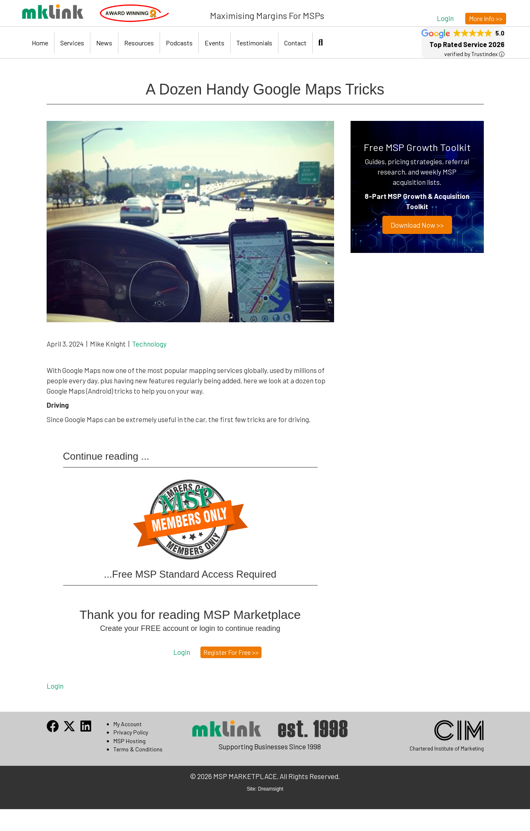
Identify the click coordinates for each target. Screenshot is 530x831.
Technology (149, 344)
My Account (127, 723)
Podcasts (179, 43)
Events (214, 43)
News (104, 43)
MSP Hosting (129, 740)
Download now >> (417, 225)
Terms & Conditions (138, 749)
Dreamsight (270, 789)
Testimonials (254, 43)
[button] (445, 18)
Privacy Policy (130, 732)
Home (40, 43)
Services (72, 43)
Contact (295, 43)
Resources (139, 43)
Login (55, 686)
